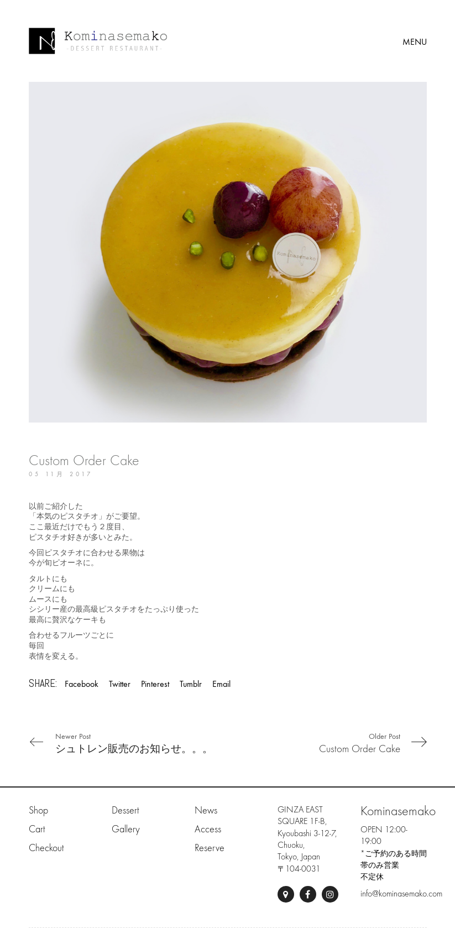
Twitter (119, 684)
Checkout (46, 848)
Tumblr (191, 684)
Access (208, 829)
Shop (38, 810)
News (206, 810)
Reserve (209, 848)
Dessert (125, 810)
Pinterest (155, 684)
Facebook (81, 684)
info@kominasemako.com (401, 894)
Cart (37, 829)
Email (221, 684)
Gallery (126, 829)
